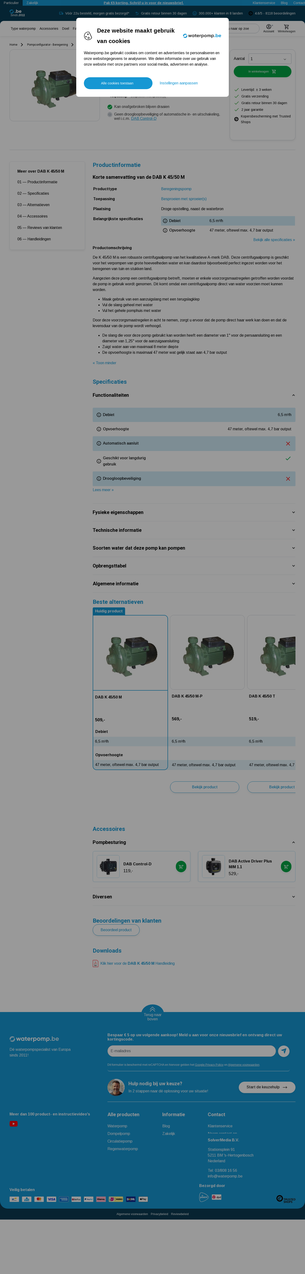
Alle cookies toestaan (117, 83)
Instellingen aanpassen (179, 83)
